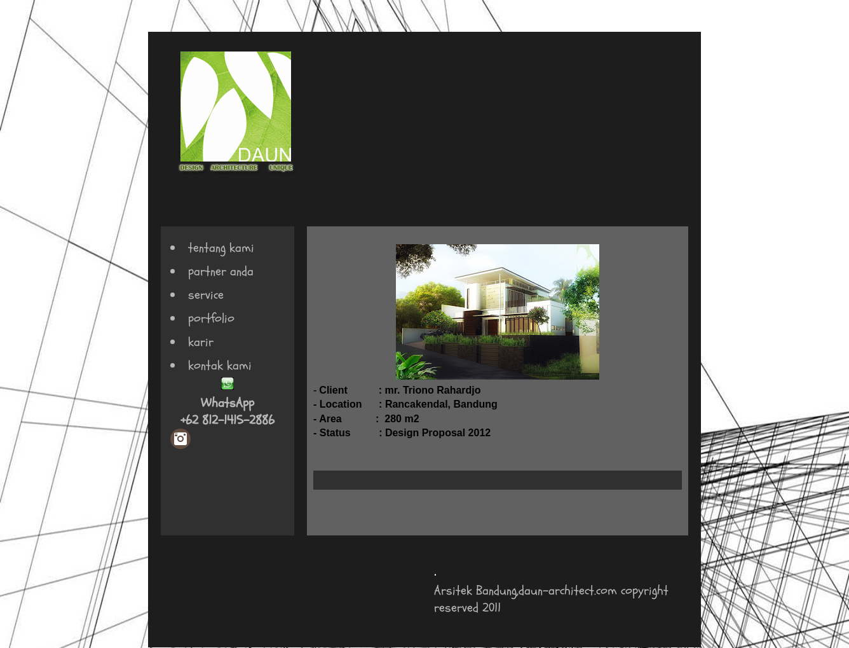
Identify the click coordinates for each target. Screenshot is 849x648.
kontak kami (220, 365)
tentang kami (221, 247)
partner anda (221, 271)
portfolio (211, 318)
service (206, 294)
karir (201, 341)
